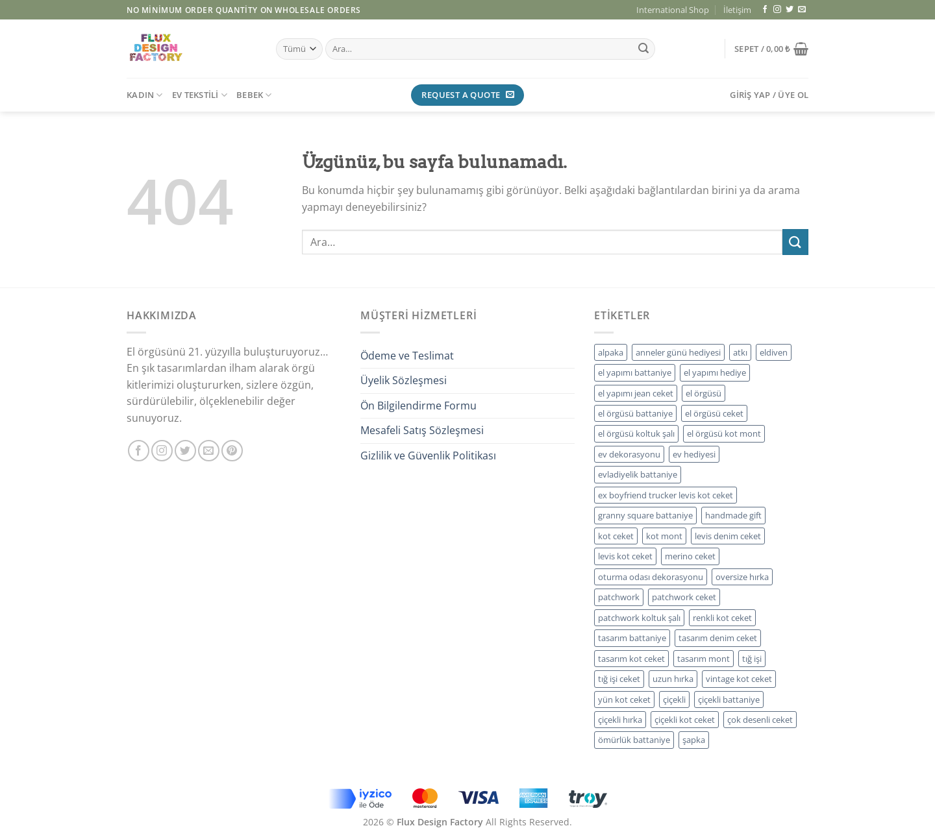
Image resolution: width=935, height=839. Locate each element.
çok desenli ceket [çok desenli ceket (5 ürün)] (760, 719)
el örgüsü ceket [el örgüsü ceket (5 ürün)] (714, 413)
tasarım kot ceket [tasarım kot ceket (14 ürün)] (631, 658)
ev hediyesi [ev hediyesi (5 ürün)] (694, 454)
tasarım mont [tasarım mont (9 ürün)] (703, 658)
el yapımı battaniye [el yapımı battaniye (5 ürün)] (634, 372)
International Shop (672, 10)
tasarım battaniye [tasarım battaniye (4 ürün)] (632, 638)
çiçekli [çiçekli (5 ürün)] (674, 699)
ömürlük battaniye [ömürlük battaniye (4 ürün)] (634, 740)
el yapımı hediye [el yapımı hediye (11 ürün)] (715, 372)
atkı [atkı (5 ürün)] (740, 352)
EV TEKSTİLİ (199, 95)
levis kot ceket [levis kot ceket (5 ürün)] (625, 556)
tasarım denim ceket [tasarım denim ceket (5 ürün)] (718, 638)
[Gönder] (643, 49)
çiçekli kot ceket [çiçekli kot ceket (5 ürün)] (684, 719)
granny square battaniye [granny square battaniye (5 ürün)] (645, 515)
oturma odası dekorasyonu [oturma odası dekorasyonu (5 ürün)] (650, 577)
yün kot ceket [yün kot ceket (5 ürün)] (624, 699)
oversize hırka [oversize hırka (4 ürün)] (742, 577)
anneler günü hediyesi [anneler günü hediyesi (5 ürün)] (678, 352)
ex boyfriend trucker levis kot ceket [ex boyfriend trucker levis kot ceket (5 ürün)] (665, 495)
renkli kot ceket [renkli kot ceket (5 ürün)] (722, 618)
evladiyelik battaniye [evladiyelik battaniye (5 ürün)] (637, 474)
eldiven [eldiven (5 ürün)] (774, 352)
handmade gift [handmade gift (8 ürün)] (733, 515)
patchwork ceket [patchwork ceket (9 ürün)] (684, 597)
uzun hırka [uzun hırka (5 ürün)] (673, 679)
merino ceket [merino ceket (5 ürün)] (690, 556)
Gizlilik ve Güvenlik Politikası (428, 455)
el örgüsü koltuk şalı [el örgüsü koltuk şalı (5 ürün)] (636, 433)
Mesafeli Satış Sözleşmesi (422, 430)
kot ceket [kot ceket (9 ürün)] (616, 536)
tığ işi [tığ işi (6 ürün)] (752, 658)
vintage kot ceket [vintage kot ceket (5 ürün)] (739, 679)
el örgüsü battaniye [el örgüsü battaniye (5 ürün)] (635, 413)
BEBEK (254, 95)
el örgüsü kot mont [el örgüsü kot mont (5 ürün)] (724, 433)
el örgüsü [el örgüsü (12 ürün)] (703, 393)
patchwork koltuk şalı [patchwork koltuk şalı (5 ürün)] (639, 618)
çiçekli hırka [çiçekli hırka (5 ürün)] (620, 719)
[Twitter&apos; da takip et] (789, 9)
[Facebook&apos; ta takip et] (765, 9)
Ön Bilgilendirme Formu (418, 405)
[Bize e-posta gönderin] (802, 9)
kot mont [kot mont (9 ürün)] (664, 536)
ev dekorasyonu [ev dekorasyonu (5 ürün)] (629, 454)
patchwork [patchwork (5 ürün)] (619, 597)
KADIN (145, 95)
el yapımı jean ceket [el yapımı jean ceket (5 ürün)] (635, 393)
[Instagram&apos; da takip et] (777, 9)
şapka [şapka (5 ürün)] (693, 740)
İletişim (737, 10)
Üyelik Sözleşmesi (403, 380)
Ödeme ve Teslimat (407, 355)
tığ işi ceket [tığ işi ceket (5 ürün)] (619, 679)
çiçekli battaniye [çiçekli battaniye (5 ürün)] (729, 699)
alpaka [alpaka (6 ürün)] (610, 352)
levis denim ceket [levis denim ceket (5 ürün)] (728, 536)
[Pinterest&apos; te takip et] (232, 450)
